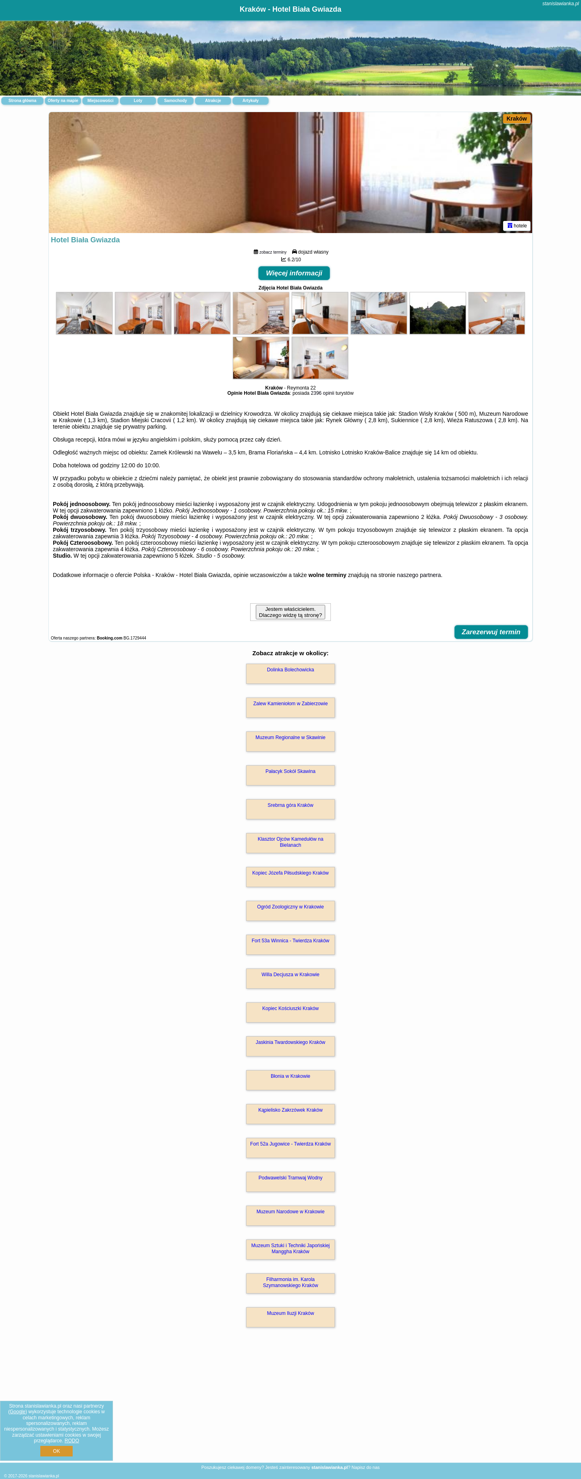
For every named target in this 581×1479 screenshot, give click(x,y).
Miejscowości (100, 100)
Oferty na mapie (63, 100)
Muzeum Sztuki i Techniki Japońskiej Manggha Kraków (290, 1248)
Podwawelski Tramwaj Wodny (291, 1178)
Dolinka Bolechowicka (290, 670)
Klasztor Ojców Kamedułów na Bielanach (291, 842)
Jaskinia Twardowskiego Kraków (291, 1042)
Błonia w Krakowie (290, 1076)
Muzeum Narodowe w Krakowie (291, 1211)
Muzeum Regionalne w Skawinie (290, 737)
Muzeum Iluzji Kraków (290, 1313)
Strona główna (22, 100)
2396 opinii (322, 393)
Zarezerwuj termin (491, 632)
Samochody (175, 100)
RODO (72, 1441)
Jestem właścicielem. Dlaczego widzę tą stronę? (290, 612)
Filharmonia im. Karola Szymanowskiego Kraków (290, 1282)
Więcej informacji (294, 273)
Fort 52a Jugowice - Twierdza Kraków (290, 1144)
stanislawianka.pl (560, 3)
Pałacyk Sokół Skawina (290, 771)
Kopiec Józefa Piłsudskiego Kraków (290, 873)
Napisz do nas (365, 1467)
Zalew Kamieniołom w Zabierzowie (290, 703)
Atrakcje (213, 100)
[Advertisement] (290, 1403)
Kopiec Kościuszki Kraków (290, 1008)
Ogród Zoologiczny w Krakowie (290, 907)
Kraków (516, 118)
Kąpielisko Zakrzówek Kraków (290, 1110)
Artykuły (250, 100)
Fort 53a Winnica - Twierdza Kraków (291, 941)
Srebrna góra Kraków (290, 805)
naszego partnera (419, 575)
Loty (138, 100)
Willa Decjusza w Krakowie (290, 974)
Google (17, 1411)
